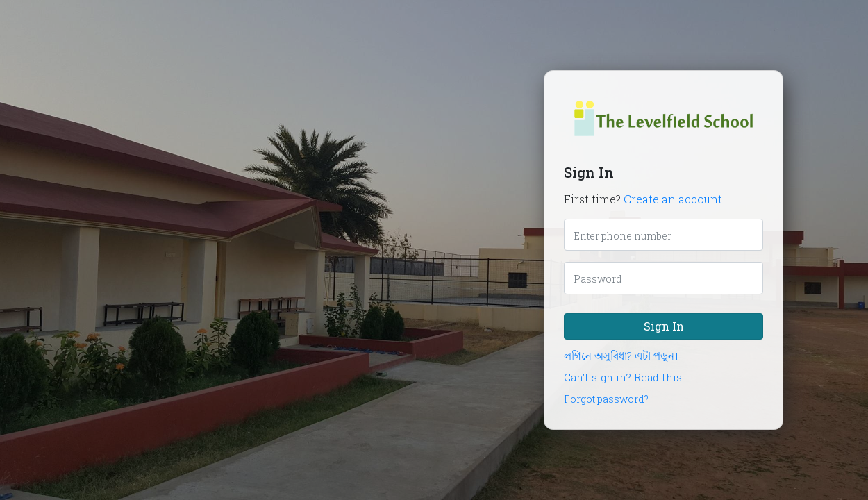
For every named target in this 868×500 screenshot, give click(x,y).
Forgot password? (606, 399)
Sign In (664, 326)
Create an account (673, 199)
